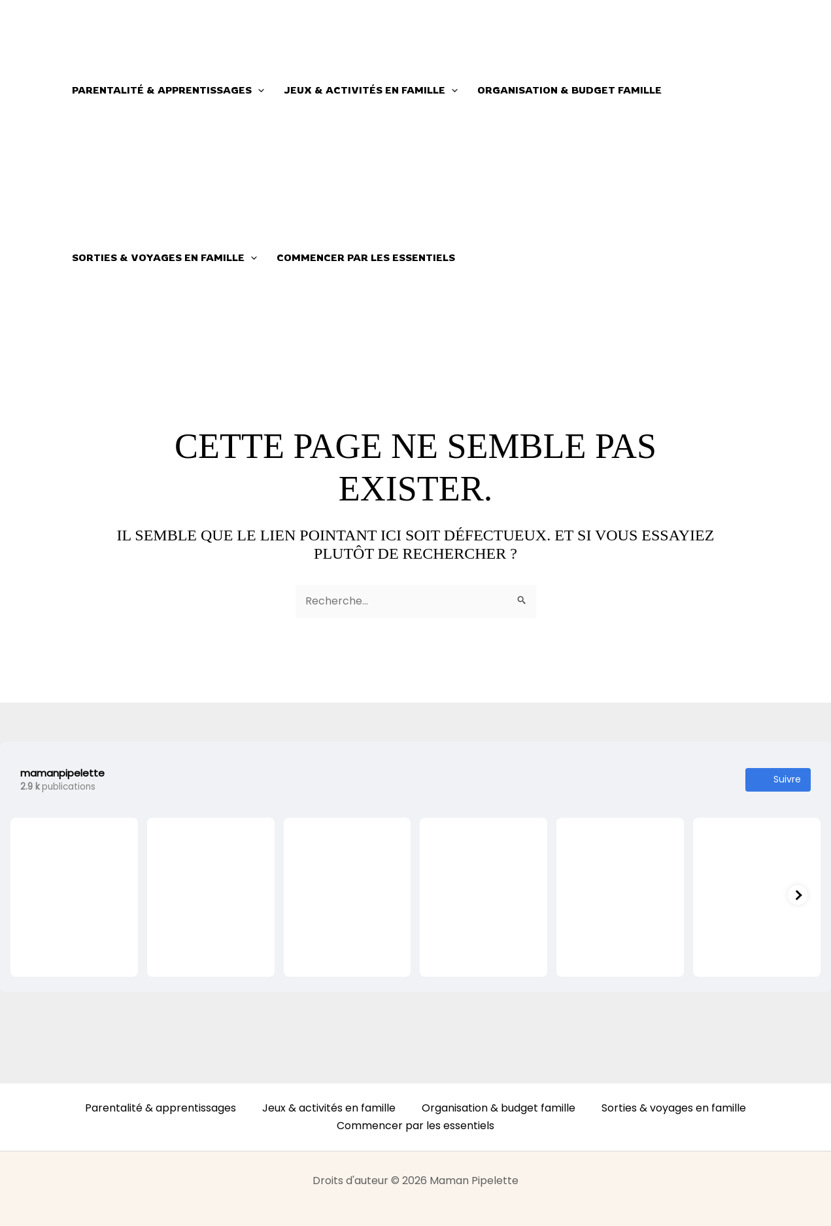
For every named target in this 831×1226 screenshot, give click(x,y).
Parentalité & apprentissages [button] (168, 90)
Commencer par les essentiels (366, 257)
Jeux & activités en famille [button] (371, 90)
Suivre (778, 779)
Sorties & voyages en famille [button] (164, 258)
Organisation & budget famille (569, 90)
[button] (258, 90)
